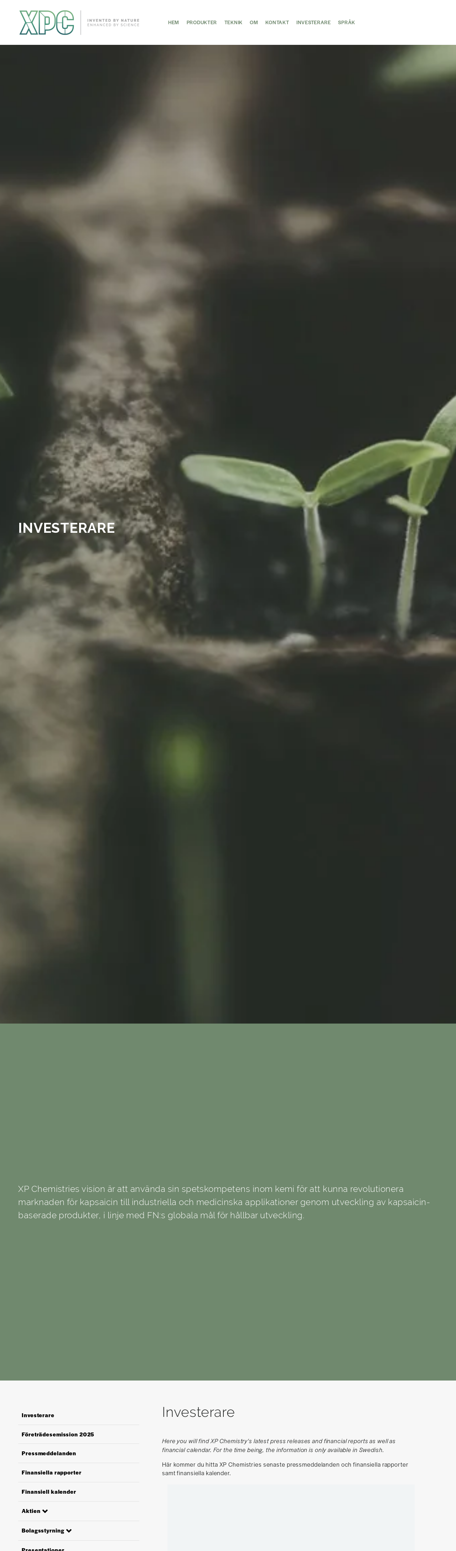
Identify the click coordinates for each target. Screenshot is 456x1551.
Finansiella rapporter (51, 1472)
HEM (173, 22)
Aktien (31, 1510)
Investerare (313, 22)
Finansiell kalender (49, 1491)
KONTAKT (277, 22)
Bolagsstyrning (43, 1530)
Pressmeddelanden (49, 1453)
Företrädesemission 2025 (58, 1434)
